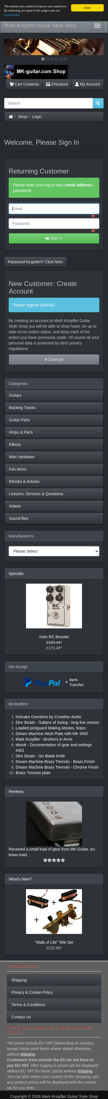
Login (37, 116)
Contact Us (21, 1017)
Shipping (19, 980)
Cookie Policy (12, 15)
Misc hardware (21, 457)
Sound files (18, 518)
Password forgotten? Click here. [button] (35, 262)
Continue (54, 359)
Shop (22, 116)
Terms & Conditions (28, 1004)
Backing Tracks (22, 407)
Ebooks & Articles (24, 481)
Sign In (53, 238)
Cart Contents (24, 84)
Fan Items (17, 469)
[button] (11, 47)
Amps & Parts (21, 432)
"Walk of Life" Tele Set (54, 942)
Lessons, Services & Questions (36, 494)
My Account (87, 84)
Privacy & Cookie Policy (32, 992)
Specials (16, 573)
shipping (27, 1054)
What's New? (20, 879)
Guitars (15, 395)
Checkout (57, 84)
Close (87, 8)
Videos (15, 506)
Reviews (16, 791)
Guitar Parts (19, 420)
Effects (15, 444)
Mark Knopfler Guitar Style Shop (40, 26)
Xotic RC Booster (54, 637)
